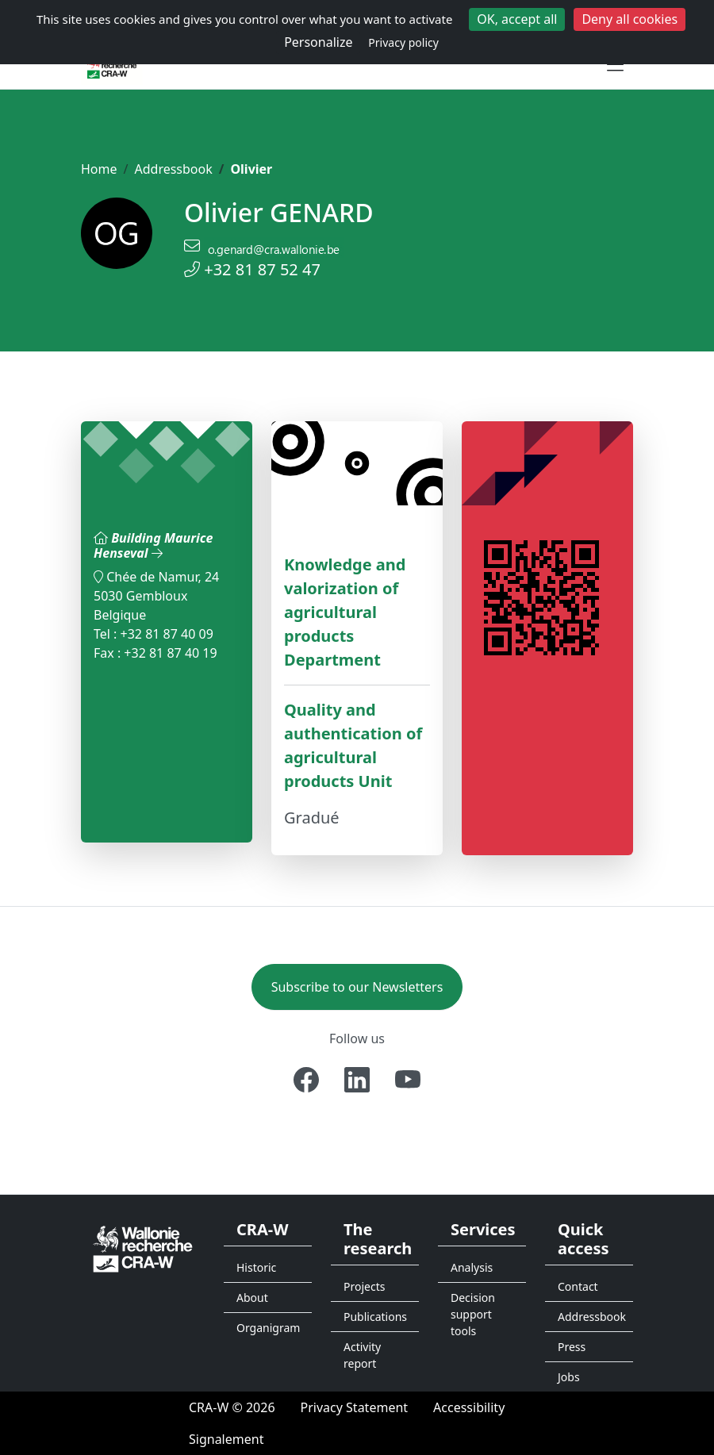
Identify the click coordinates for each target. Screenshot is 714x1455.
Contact (578, 1286)
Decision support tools (473, 1314)
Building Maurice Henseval (153, 545)
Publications (375, 1316)
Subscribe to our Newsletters (357, 987)
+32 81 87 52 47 (262, 269)
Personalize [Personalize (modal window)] (318, 42)
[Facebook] (306, 1079)
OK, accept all (517, 19)
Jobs (569, 1376)
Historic (256, 1267)
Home (99, 169)
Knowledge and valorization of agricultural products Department (344, 612)
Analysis (472, 1267)
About (252, 1297)
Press (571, 1346)
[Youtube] (407, 1079)
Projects (364, 1286)
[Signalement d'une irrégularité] (226, 1439)
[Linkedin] (357, 1079)
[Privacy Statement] (354, 1407)
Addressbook (173, 169)
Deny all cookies (630, 19)
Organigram (268, 1327)
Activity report (362, 1355)
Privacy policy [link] (403, 42)
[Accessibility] (468, 1407)
